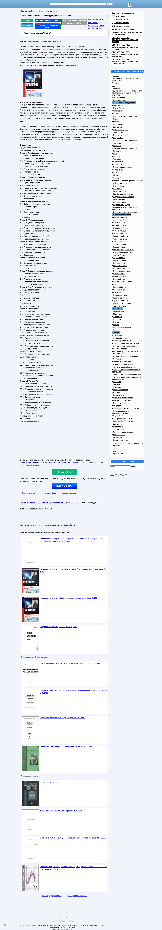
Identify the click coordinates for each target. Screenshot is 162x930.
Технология (118, 132)
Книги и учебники (119, 97)
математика (51, 525)
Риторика (117, 151)
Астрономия (118, 170)
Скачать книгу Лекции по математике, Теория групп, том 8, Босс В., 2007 (52, 463)
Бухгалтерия (118, 322)
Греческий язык (119, 263)
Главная (115, 76)
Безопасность (119, 435)
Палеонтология (119, 186)
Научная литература (121, 205)
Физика (116, 114)
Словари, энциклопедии (123, 432)
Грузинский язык (120, 295)
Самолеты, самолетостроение (125, 356)
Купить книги (64, 486)
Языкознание (118, 293)
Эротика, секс (119, 429)
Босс (60, 525)
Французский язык (120, 220)
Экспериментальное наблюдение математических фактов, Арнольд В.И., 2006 (72, 838)
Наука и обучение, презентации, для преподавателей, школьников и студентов (127, 93)
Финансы (117, 319)
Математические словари (123, 29)
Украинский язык (120, 234)
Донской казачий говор (122, 282)
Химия (116, 119)
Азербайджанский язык (122, 252)
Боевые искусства (120, 440)
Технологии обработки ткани (125, 367)
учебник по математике (34, 525)
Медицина (117, 406)
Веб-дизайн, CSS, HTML (123, 421)
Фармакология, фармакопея (125, 346)
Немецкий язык (119, 225)
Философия (118, 164)
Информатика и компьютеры (125, 116)
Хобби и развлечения (122, 341)
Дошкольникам (119, 100)
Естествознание (119, 191)
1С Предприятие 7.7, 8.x (123, 419)
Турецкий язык (119, 258)
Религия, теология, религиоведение (128, 181)
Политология (118, 124)
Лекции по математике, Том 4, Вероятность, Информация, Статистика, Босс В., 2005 (73, 570)
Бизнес (116, 325)
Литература (118, 111)
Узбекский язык (119, 244)
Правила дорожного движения (125, 140)
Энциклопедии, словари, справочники (127, 443)
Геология (117, 382)
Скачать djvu (64, 472)
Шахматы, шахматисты (122, 400)
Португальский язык (121, 271)
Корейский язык (119, 247)
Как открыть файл (95, 20)
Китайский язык (119, 287)
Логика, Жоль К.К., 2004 (50, 782)
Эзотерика (117, 335)
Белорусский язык (120, 236)
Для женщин (118, 392)
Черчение (117, 159)
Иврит (115, 284)
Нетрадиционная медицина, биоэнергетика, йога (124, 412)
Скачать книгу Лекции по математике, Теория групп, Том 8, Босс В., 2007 (50, 503)
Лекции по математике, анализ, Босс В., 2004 (58, 627)
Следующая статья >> (77, 896)
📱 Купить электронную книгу (48, 26)
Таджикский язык (120, 306)
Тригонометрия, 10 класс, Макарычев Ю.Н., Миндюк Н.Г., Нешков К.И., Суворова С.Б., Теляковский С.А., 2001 (73, 868)
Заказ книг (117, 384)
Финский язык (119, 290)
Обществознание (120, 183)
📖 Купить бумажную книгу (47, 20)
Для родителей (119, 202)
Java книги (117, 387)
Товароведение (119, 330)
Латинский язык (119, 231)
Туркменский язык (120, 301)
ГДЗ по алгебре (118, 16)
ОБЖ (115, 154)
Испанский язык (119, 223)
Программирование (121, 403)
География (117, 189)
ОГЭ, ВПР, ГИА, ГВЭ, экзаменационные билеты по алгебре (125, 40)
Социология (118, 135)
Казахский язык (119, 260)
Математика (118, 105)
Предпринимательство (122, 327)
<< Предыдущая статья (51, 896)
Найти (114, 451)
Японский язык (119, 279)
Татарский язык (119, 242)
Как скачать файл (29, 493)
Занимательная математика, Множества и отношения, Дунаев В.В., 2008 (70, 663)
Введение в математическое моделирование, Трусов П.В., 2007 (66, 747)
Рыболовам (118, 427)
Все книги (116, 446)
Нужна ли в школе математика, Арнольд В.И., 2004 (61, 811)
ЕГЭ (113, 86)
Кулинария (117, 437)
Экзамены (116, 88)
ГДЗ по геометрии (120, 19)
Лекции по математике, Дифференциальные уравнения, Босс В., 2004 (69, 598)
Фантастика (118, 416)
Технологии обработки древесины (127, 374)
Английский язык (120, 217)
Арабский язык (119, 255)
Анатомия (117, 143)
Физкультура (118, 173)
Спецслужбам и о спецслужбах (126, 408)
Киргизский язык (120, 298)
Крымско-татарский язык (123, 250)
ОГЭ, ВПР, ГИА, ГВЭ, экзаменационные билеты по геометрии (125, 47)
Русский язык (118, 108)
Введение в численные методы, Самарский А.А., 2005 (62, 718)
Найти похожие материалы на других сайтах (74, 22)
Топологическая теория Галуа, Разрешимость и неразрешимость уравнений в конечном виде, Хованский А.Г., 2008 (72, 540)
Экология (117, 178)
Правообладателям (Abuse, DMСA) (96, 27)
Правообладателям (69, 493)
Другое (115, 448)
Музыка (116, 175)
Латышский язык (120, 266)
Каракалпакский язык (122, 303)
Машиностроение (120, 390)
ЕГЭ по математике (120, 26)
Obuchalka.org (26, 925)
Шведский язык (119, 276)
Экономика (117, 317)
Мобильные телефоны (122, 362)
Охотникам (117, 359)
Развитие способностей (123, 398)
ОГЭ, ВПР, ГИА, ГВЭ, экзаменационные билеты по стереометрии (125, 61)
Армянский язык (120, 239)
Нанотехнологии (120, 349)
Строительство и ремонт (123, 364)
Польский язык (119, 268)
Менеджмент (118, 311)
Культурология (119, 199)
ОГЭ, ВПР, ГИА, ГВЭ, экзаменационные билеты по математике (125, 54)
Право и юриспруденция (123, 167)
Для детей (117, 127)
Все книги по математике (123, 13)
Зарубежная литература (123, 194)
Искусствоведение (120, 130)
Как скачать (93, 23)
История (116, 156)
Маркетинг (117, 314)
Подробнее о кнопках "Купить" (37, 33)
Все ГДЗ (115, 83)
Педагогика (118, 138)
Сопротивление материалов (125, 212)
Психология (118, 162)
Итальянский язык (120, 228)
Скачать (27, 20)
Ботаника (117, 146)
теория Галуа (69, 525)
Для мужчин (118, 424)
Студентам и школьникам (123, 197)
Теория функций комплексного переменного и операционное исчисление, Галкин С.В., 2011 (73, 691)
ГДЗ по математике (120, 23)
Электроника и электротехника (126, 343)
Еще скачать (27, 25)
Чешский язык (119, 274)
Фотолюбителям (120, 338)
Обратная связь (118, 453)
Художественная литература (125, 148)
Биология (117, 122)
